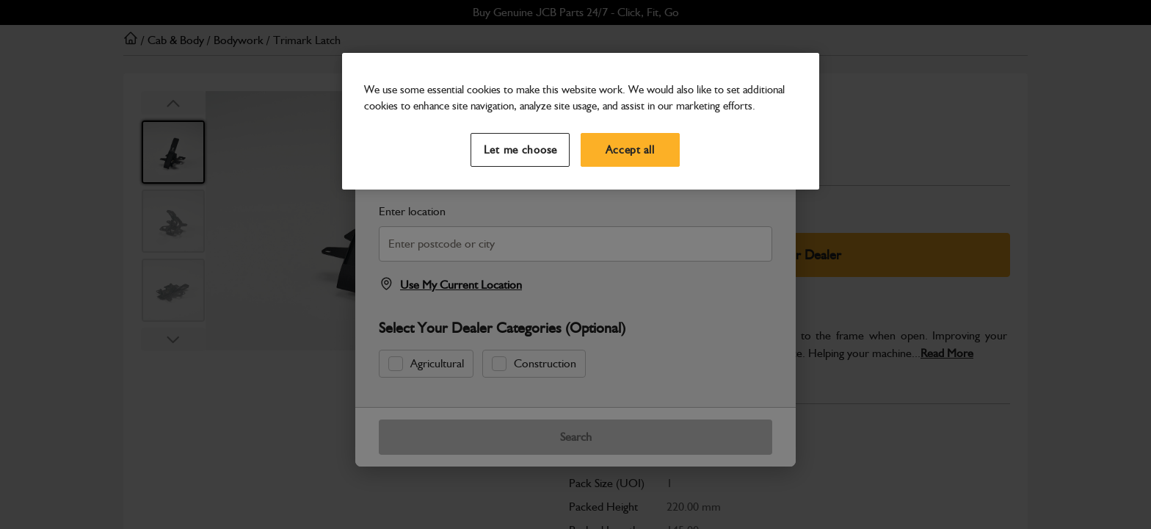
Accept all (630, 149)
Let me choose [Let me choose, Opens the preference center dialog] (521, 149)
